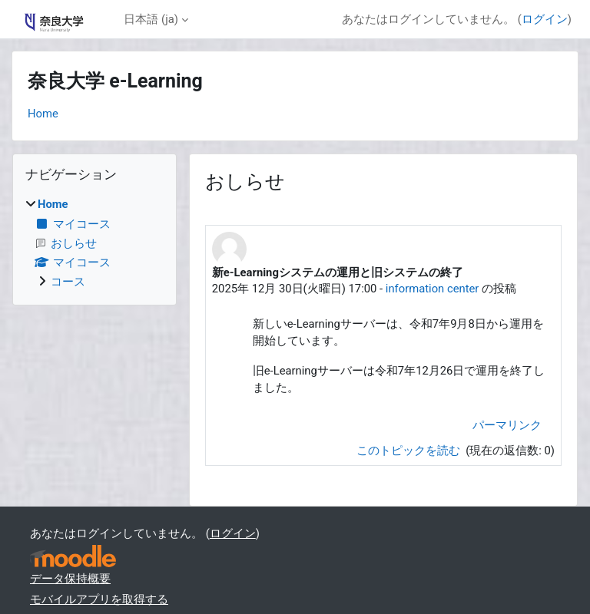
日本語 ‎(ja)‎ (150, 19)
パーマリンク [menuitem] (507, 425)
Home (43, 113)
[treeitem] (94, 243)
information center (432, 288)
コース (68, 282)
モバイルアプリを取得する (99, 599)
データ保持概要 (70, 579)
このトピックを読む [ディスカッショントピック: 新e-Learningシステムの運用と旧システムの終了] (409, 450)
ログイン (545, 19)
